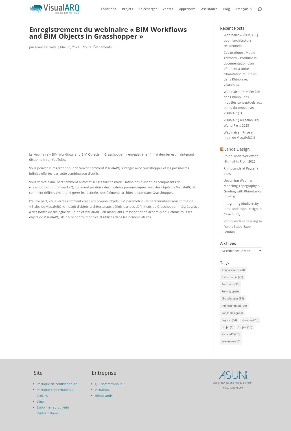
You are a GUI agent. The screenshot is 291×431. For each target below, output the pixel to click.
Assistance (209, 9)
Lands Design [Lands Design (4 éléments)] (232, 313)
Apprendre (187, 9)
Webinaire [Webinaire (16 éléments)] (231, 341)
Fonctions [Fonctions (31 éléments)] (230, 284)
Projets (127, 9)
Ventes (168, 9)
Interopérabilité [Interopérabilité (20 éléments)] (234, 306)
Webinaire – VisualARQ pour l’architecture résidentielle (241, 40)
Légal (41, 401)
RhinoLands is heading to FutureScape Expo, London (243, 226)
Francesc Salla (46, 47)
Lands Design (237, 149)
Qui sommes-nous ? (110, 384)
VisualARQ (102, 390)
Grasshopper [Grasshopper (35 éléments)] (233, 298)
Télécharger (148, 9)
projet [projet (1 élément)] (227, 327)
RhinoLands (104, 395)
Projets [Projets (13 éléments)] (245, 327)
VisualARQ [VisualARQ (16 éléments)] (231, 334)
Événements (102, 47)
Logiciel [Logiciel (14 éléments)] (229, 320)
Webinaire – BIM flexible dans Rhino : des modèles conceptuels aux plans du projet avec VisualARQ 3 (243, 102)
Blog (226, 9)
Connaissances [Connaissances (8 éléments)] (233, 270)
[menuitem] (244, 12)
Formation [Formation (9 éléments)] (230, 291)
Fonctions (108, 9)
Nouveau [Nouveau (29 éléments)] (249, 320)
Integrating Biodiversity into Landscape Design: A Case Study (243, 209)
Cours (87, 47)
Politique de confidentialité (57, 384)
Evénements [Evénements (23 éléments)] (232, 277)
